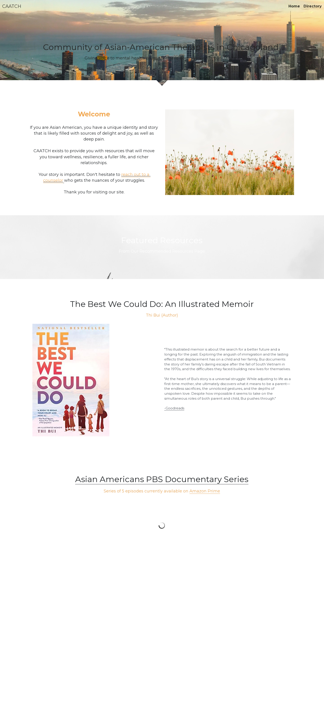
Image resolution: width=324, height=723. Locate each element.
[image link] (95, 380)
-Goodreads (174, 408)
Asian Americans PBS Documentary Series (161, 479)
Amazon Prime (204, 491)
